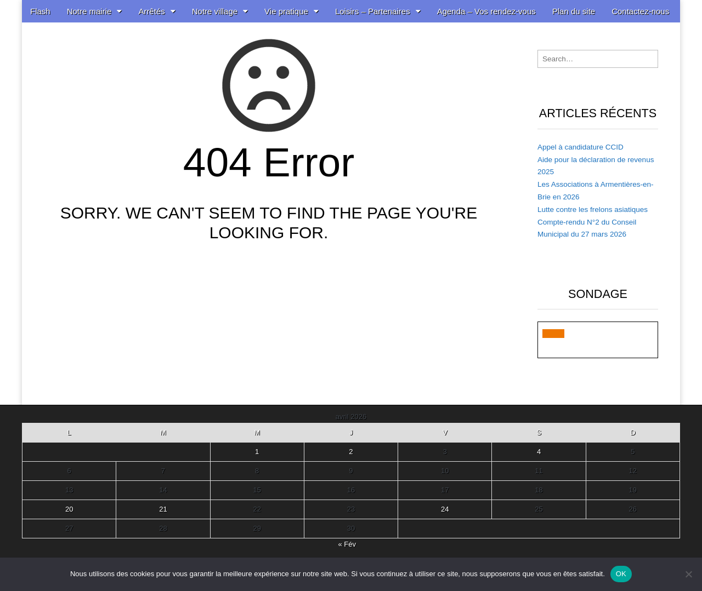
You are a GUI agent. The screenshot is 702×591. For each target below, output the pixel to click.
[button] (553, 334)
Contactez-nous (640, 11)
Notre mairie (89, 11)
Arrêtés (151, 11)
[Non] (688, 574)
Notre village (214, 11)
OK (621, 574)
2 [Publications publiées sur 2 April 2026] (351, 451)
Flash (40, 11)
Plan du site (573, 11)
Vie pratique (286, 11)
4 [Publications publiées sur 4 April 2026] (539, 451)
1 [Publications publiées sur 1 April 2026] (257, 451)
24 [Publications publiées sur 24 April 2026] (445, 509)
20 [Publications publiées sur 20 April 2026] (69, 509)
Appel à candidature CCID (580, 147)
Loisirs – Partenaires (372, 11)
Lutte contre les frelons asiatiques (592, 209)
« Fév (347, 544)
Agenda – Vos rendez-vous (486, 11)
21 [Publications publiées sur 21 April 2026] (163, 509)
